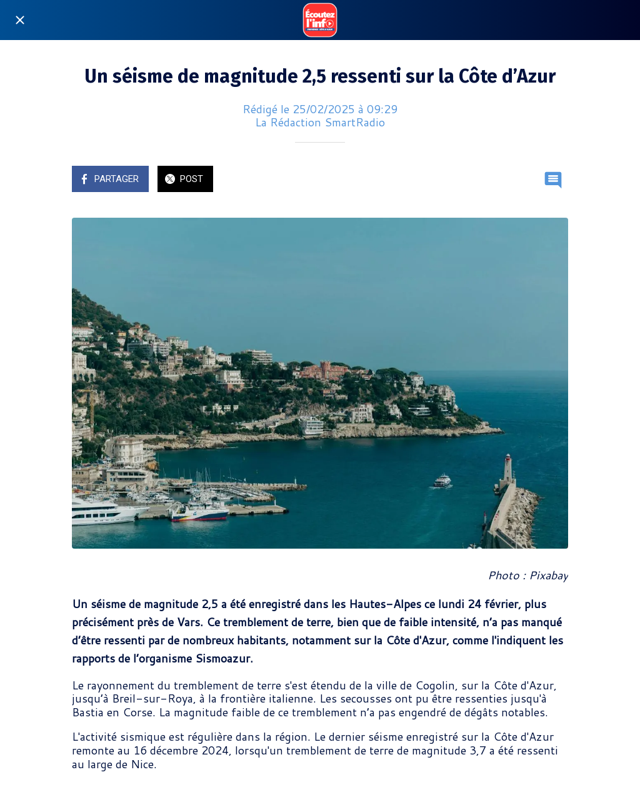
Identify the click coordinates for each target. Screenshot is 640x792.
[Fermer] (20, 20)
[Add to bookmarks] (523, 180)
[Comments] (553, 180)
